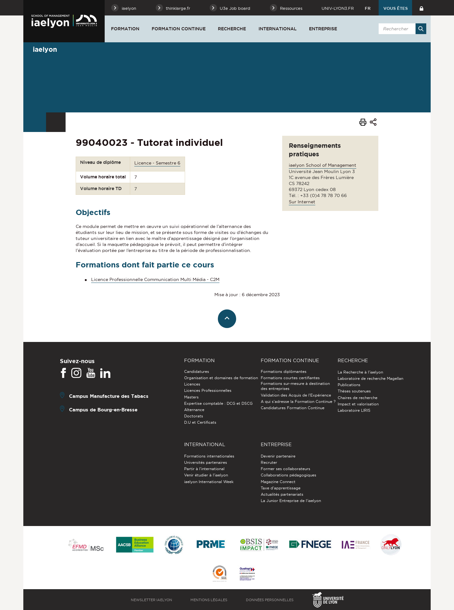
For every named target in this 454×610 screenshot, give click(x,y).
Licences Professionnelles (207, 390)
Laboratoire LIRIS (354, 410)
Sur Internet (302, 201)
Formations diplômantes (283, 371)
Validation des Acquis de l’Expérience (296, 395)
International (278, 28)
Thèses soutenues (354, 391)
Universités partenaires (205, 462)
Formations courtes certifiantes (290, 378)
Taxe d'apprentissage (280, 488)
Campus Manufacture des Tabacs (108, 396)
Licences (192, 384)
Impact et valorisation (358, 404)
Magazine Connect (278, 482)
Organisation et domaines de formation (221, 378)
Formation (125, 28)
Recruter (269, 462)
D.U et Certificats (200, 422)
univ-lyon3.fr (338, 8)
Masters (191, 397)
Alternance (194, 410)
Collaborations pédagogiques (288, 475)
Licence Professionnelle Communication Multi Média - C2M (155, 279)
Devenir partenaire (278, 456)
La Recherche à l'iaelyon (360, 372)
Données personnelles (270, 600)
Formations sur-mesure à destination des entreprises (295, 386)
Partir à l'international (204, 469)
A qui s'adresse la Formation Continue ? (298, 401)
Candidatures (196, 371)
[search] (401, 28)
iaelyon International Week (209, 482)
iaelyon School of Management (322, 165)
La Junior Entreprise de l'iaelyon (291, 501)
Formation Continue (179, 28)
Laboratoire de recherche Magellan (370, 378)
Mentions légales (208, 600)
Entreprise (323, 28)
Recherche (232, 28)
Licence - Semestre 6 (157, 162)
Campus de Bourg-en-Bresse (103, 409)
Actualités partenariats (282, 494)
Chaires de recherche (357, 398)
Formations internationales (209, 456)
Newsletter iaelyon (151, 600)
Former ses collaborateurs (285, 469)
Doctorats (193, 416)
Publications (349, 385)
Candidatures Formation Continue (292, 408)
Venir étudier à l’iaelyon (206, 475)
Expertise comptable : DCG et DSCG (218, 403)
